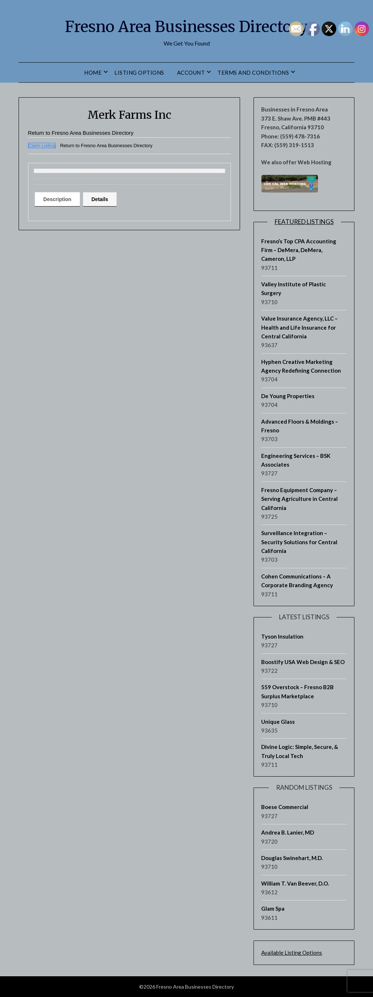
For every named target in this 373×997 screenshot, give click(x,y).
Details (107, 199)
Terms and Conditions (253, 72)
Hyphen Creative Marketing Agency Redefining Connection (301, 366)
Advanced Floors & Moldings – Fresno (299, 425)
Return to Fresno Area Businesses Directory (85, 133)
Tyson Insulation (282, 636)
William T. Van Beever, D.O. (295, 883)
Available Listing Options (291, 952)
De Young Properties (287, 396)
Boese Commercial (284, 807)
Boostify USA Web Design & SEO (303, 662)
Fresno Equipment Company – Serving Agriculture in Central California (299, 499)
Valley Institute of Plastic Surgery (293, 288)
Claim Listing (41, 145)
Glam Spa (272, 908)
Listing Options (139, 72)
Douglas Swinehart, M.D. (292, 858)
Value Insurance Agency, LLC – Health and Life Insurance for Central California (299, 327)
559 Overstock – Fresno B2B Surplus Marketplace (297, 691)
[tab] (60, 199)
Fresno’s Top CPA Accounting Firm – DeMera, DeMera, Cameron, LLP (298, 250)
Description (60, 199)
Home (93, 72)
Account (191, 72)
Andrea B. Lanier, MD (287, 832)
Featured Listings (304, 221)
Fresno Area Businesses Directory (186, 26)
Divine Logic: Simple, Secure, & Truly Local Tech (299, 751)
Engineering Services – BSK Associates (295, 460)
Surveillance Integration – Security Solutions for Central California (299, 542)
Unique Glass (278, 721)
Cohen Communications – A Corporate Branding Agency (297, 580)
